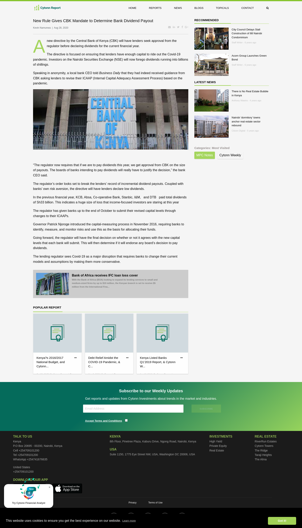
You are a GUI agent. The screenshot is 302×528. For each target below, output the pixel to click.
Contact (247, 7)
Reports (155, 7)
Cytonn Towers (264, 445)
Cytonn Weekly (230, 155)
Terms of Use (155, 502)
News (178, 7)
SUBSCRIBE (206, 409)
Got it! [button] (282, 520)
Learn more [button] (129, 520)
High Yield (215, 441)
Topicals (222, 7)
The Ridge (261, 450)
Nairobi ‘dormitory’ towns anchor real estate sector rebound (246, 121)
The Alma (261, 459)
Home (132, 7)
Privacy (132, 502)
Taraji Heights (263, 455)
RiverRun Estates (266, 441)
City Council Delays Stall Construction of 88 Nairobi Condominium (247, 33)
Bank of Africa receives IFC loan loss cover (115, 281)
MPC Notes (204, 155)
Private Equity (218, 445)
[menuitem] (135, 7)
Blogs (198, 7)
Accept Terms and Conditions (103, 420)
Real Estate (216, 450)
